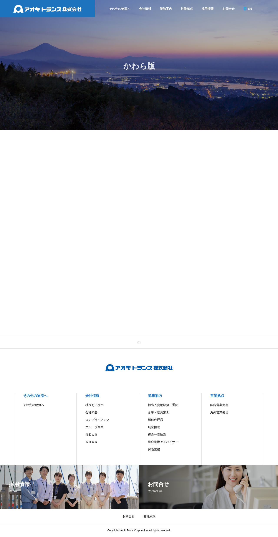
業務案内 (166, 8)
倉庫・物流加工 (158, 412)
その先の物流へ (119, 8)
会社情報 (145, 8)
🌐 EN (247, 8)
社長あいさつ (94, 405)
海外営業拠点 (219, 412)
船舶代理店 (155, 419)
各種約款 (149, 516)
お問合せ (228, 8)
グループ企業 (94, 427)
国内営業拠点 (219, 405)
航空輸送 (154, 427)
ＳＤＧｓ (91, 442)
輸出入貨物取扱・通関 (163, 405)
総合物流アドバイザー (163, 442)
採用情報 (208, 8)
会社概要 (91, 412)
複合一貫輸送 (157, 434)
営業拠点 (187, 8)
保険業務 (154, 449)
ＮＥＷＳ (91, 434)
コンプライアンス (97, 419)
